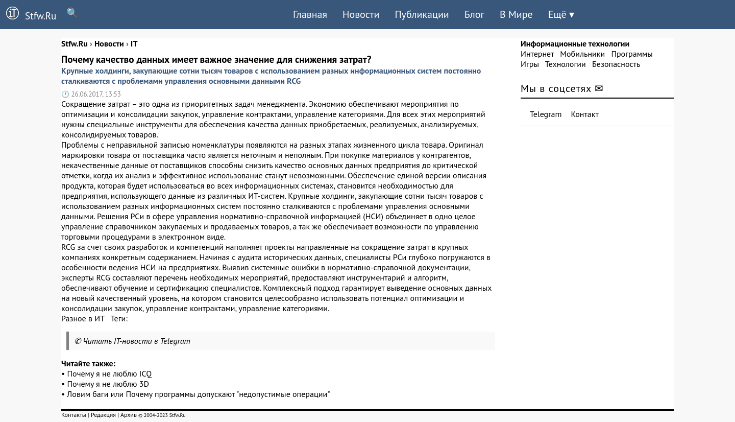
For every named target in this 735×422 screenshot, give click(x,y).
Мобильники (582, 54)
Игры (530, 64)
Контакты (73, 414)
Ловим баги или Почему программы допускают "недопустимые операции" (198, 394)
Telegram (546, 114)
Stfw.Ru (28, 14)
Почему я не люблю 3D (108, 384)
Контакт (585, 114)
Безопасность (616, 64)
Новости (360, 14)
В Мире (516, 14)
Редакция (103, 414)
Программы (631, 54)
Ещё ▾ (561, 14)
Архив (128, 414)
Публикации (422, 14)
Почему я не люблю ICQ (109, 373)
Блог (474, 14)
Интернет (537, 54)
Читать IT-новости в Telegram (136, 341)
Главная (310, 14)
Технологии (565, 64)
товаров (463, 196)
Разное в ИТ (82, 318)
